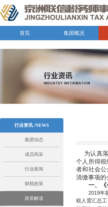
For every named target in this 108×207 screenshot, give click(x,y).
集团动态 (34, 139)
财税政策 (34, 183)
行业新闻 (34, 168)
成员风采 (34, 154)
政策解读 (34, 198)
